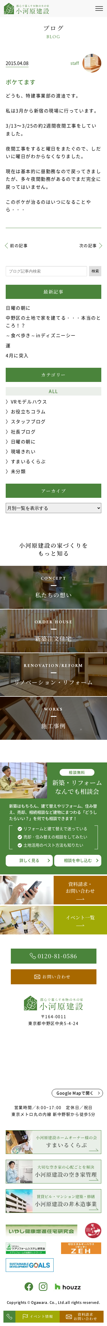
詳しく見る (29, 860)
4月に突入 (17, 355)
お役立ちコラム (28, 411)
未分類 (18, 471)
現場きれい (23, 451)
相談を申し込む (78, 860)
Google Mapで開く (75, 1093)
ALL (53, 391)
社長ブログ (23, 431)
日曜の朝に (18, 307)
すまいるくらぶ (28, 461)
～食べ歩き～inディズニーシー (41, 335)
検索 (95, 271)
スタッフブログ (28, 421)
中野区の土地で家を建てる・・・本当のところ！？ (53, 321)
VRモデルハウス (29, 401)
